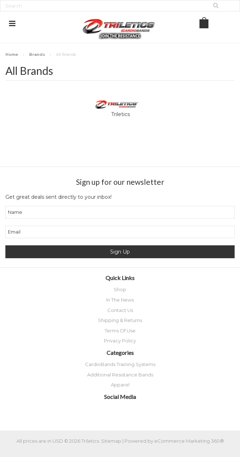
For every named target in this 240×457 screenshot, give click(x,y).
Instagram (124, 409)
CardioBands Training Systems (120, 364)
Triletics (120, 114)
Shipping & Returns (120, 320)
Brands (37, 54)
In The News (120, 300)
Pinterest (137, 409)
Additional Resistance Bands (120, 374)
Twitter (112, 409)
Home (11, 54)
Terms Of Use (120, 330)
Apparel (120, 385)
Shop (120, 289)
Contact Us (120, 310)
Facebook (99, 409)
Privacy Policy (120, 340)
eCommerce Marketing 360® (189, 441)
